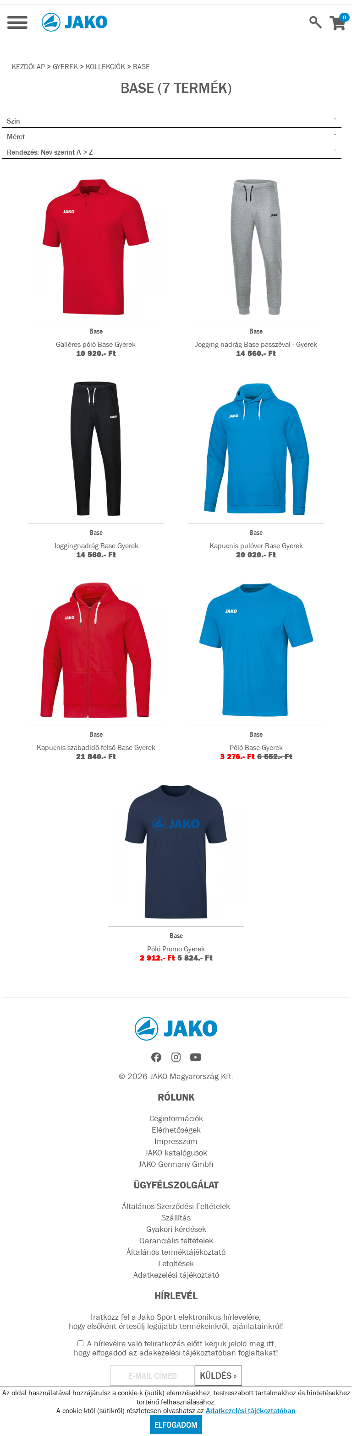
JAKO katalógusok (176, 1152)
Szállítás (176, 1217)
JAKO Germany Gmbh (176, 1164)
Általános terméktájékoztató (176, 1252)
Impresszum (176, 1141)
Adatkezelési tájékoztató (176, 1274)
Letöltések (176, 1263)
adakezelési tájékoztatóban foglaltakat (207, 1352)
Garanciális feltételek (176, 1240)
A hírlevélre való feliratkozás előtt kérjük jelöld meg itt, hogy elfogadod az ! (176, 1348)
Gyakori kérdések (176, 1229)
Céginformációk (176, 1118)
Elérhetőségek (176, 1129)
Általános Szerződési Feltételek (176, 1206)
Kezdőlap (28, 66)
